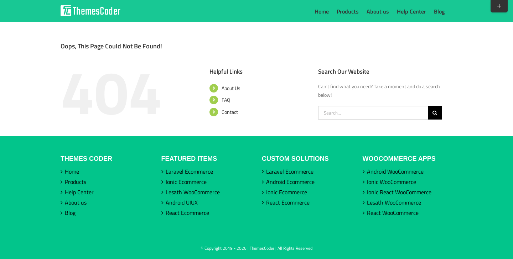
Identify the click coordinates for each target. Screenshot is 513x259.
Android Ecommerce (290, 182)
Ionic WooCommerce (391, 182)
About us (76, 202)
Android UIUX (182, 202)
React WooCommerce (393, 212)
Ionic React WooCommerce (399, 192)
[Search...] (373, 113)
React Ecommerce (187, 212)
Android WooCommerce (395, 171)
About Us (231, 88)
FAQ (226, 100)
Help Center (79, 192)
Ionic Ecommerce (186, 182)
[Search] (435, 113)
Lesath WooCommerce (193, 192)
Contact (230, 112)
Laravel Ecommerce (189, 171)
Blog (70, 212)
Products (75, 182)
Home (72, 171)
